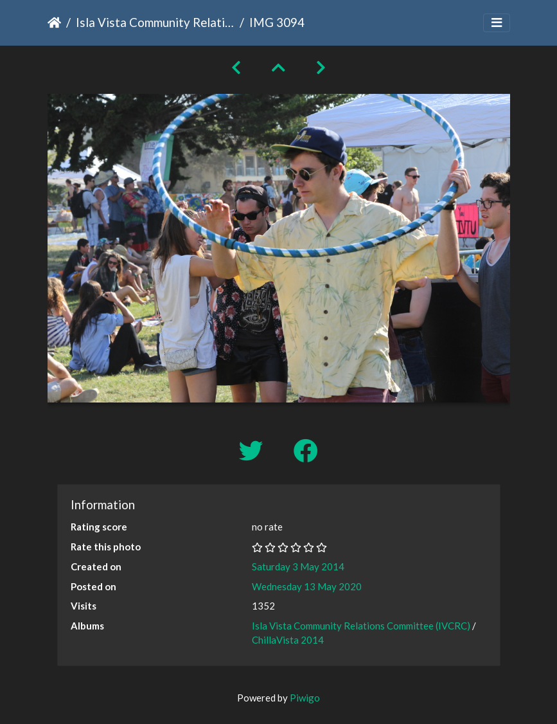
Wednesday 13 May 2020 (307, 586)
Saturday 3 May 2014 (298, 566)
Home (54, 23)
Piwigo (305, 697)
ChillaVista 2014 (288, 640)
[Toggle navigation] (496, 23)
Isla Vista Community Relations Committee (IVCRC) (155, 22)
